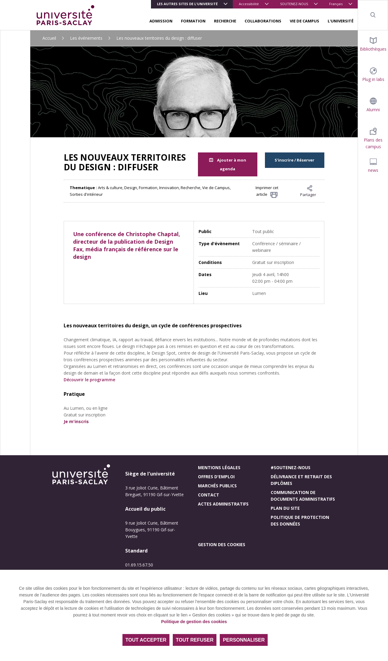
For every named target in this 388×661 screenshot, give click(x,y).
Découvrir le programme (89, 379)
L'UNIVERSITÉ (340, 21)
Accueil (49, 38)
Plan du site (285, 508)
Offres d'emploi (216, 476)
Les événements (86, 38)
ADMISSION (160, 21)
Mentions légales (219, 467)
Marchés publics (217, 486)
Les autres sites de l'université (187, 4)
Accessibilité (249, 4)
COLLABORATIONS (263, 21)
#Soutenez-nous (290, 467)
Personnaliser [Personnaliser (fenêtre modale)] (244, 640)
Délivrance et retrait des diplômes (301, 480)
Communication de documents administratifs (303, 495)
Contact (208, 495)
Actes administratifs (223, 504)
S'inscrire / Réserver (294, 160)
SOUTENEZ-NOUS (294, 4)
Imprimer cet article (267, 191)
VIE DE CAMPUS (304, 21)
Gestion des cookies (221, 544)
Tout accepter (145, 640)
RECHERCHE (225, 21)
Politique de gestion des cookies (194, 621)
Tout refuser (194, 640)
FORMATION (193, 21)
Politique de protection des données (300, 520)
